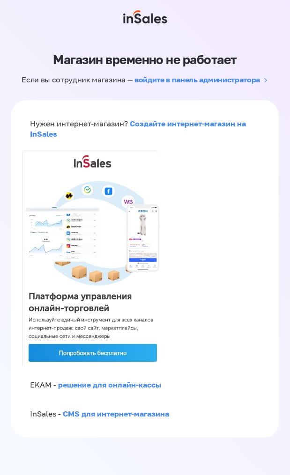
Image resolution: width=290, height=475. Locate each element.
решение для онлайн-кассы (109, 384)
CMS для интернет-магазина (116, 413)
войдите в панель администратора (197, 79)
